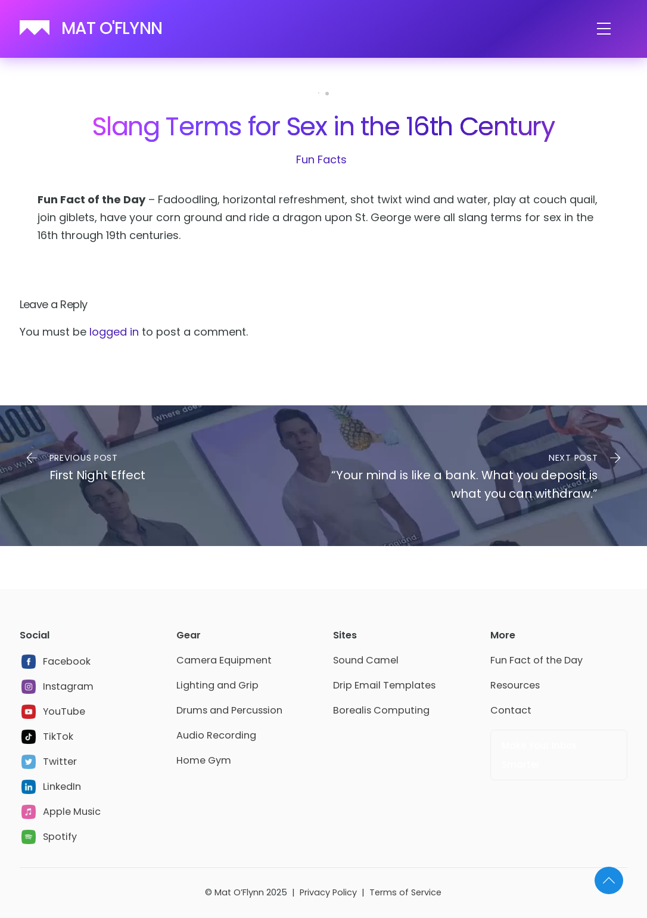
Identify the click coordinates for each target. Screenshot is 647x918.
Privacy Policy (328, 892)
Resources (515, 685)
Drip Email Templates (384, 685)
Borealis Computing (381, 710)
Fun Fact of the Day (536, 660)
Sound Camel (366, 660)
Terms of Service (405, 892)
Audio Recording (216, 735)
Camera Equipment (224, 660)
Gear (188, 635)
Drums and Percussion (229, 710)
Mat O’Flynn (239, 892)
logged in (114, 331)
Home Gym (203, 760)
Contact (510, 710)
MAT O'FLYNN (111, 28)
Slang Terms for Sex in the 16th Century (323, 126)
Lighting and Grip (217, 685)
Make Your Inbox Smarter (539, 755)
